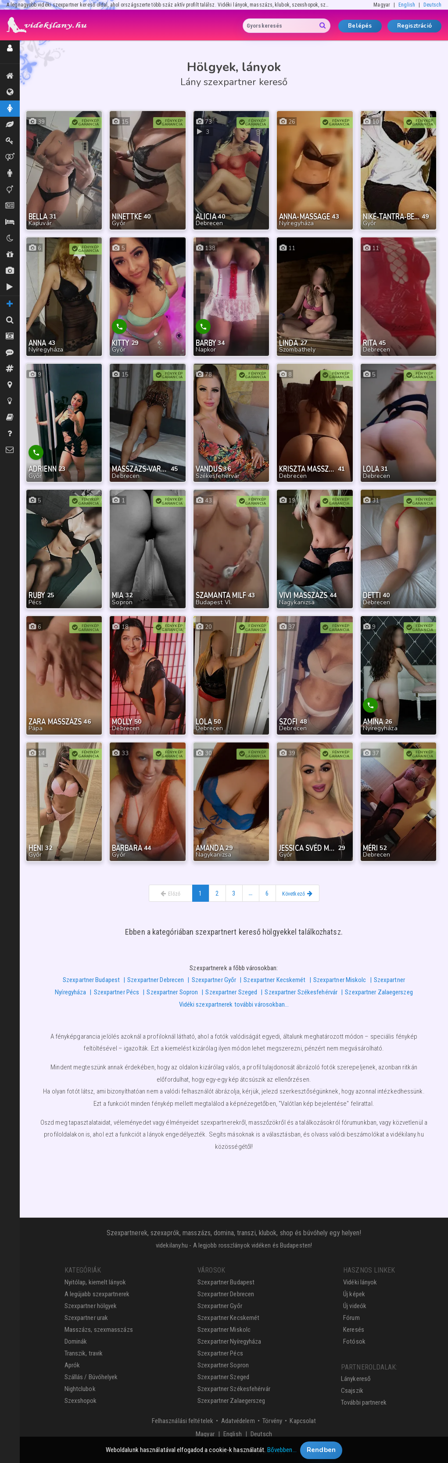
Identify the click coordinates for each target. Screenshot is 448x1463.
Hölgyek (10, 108)
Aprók (10, 206)
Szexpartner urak (86, 1318)
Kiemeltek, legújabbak (10, 76)
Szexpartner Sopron (172, 992)
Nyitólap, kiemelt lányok (95, 1282)
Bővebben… (282, 1452)
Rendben (321, 1452)
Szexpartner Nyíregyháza (229, 1341)
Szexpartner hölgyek (91, 1306)
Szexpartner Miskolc (339, 980)
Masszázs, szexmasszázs (99, 1330)
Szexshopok (81, 1401)
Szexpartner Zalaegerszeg (378, 992)
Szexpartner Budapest (91, 980)
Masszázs (10, 125)
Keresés (353, 1330)
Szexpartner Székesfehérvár (301, 992)
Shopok (10, 254)
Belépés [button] (360, 26)
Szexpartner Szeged (231, 992)
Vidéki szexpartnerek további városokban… (234, 1004)
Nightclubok (80, 1389)
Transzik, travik (10, 189)
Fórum (351, 1318)
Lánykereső (356, 1379)
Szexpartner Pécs (117, 992)
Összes (10, 92)
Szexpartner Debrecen (155, 980)
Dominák (10, 141)
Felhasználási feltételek (182, 1421)
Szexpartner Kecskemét (274, 980)
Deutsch (432, 5)
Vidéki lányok (360, 1282)
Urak (10, 173)
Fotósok (354, 1341)
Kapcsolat (303, 1421)
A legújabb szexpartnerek (97, 1294)
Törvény (272, 1421)
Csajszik (352, 1391)
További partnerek (364, 1402)
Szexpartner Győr (214, 980)
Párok (10, 157)
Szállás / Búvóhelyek (10, 222)
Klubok (10, 238)
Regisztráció (414, 26)
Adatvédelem (238, 1421)
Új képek (10, 271)
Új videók (10, 287)
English (406, 5)
